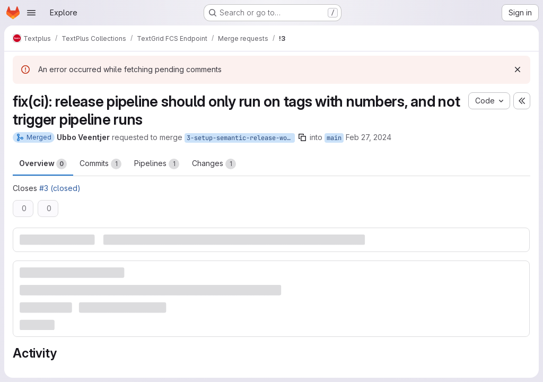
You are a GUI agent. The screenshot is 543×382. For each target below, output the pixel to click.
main (334, 138)
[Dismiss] (517, 69)
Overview (43, 164)
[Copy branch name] (302, 137)
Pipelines (156, 164)
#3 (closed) (60, 188)
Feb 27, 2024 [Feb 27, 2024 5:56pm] (368, 137)
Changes (214, 164)
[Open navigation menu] (31, 12)
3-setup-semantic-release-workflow (241, 138)
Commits (100, 164)
